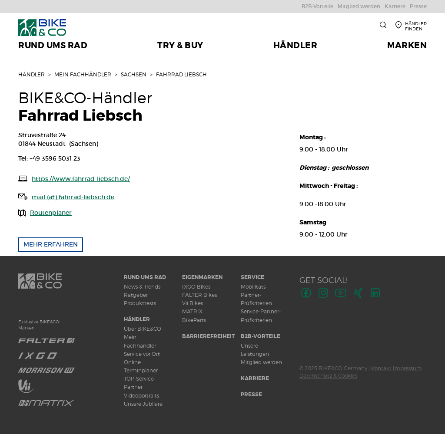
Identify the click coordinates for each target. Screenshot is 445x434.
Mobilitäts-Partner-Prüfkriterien (256, 294)
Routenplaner (51, 213)
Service (252, 277)
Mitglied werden (261, 362)
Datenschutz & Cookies (328, 375)
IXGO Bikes (196, 286)
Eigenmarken (202, 277)
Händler (31, 74)
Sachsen (133, 74)
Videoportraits (141, 395)
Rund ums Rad (145, 277)
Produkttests (140, 303)
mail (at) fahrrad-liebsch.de (73, 197)
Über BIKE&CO (142, 329)
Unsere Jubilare (143, 404)
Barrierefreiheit (208, 336)
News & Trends (142, 286)
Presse (251, 394)
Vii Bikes (192, 303)
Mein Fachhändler (82, 74)
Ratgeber (136, 295)
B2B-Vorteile (260, 336)
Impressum (407, 368)
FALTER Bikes (199, 295)
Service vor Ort (142, 354)
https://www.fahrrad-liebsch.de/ (81, 179)
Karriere (255, 378)
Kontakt (381, 368)
